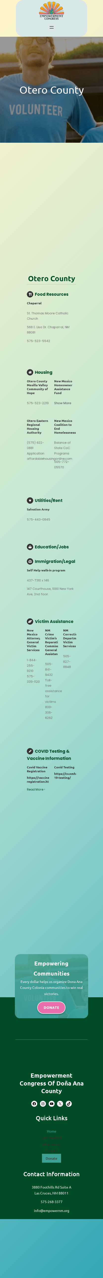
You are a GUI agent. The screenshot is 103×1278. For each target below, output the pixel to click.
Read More (48, 616)
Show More (53, 551)
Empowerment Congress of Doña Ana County (52, 1083)
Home (51, 1131)
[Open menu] (51, 27)
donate (51, 1007)
